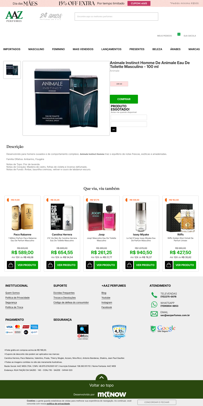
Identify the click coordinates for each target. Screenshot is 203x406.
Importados (11, 49)
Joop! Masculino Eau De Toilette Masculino (104, 240)
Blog (104, 293)
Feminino (58, 49)
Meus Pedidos (162, 36)
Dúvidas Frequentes (64, 293)
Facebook (107, 308)
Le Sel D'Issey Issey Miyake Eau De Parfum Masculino (144, 240)
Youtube (106, 298)
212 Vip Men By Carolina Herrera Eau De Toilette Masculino (63, 240)
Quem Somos (12, 293)
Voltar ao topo (101, 386)
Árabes (175, 49)
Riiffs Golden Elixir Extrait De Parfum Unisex (185, 240)
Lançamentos (112, 49)
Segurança (11, 303)
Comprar (123, 99)
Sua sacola (188, 36)
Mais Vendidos (83, 49)
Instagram (107, 303)
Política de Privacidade (17, 298)
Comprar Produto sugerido (11, 266)
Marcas (194, 49)
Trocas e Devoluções (64, 298)
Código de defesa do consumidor (71, 303)
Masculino (36, 49)
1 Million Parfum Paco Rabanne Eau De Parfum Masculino (23, 240)
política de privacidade (58, 403)
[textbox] (112, 16)
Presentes (136, 49)
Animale (114, 70)
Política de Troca (14, 308)
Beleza (157, 49)
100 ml (119, 84)
